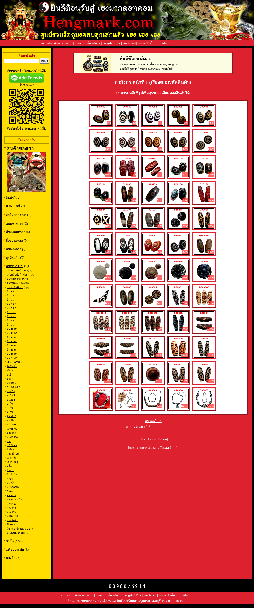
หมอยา (11, 399)
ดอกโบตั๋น (12, 520)
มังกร (10, 370)
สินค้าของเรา (63, 43)
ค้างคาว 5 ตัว (14, 499)
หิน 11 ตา (12, 333)
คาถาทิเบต (13, 453)
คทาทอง (11, 503)
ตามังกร (11, 432)
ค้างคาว (11, 495)
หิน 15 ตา (12, 349)
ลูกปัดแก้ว (12, 257)
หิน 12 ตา (12, 337)
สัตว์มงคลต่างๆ (16, 215)
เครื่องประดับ (15, 549)
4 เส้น (10, 412)
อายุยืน (11, 420)
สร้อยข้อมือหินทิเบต (18, 274)
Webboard (129, 43)
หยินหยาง (12, 516)
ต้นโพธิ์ (11, 395)
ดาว (9, 441)
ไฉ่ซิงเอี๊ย (12, 366)
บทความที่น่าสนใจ (87, 43)
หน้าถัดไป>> (153, 421)
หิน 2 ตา (11, 295)
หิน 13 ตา (12, 341)
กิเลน (10, 491)
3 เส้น (10, 407)
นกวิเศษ (11, 424)
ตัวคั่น (10, 541)
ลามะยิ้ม (11, 511)
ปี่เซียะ (10, 449)
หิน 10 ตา (12, 328)
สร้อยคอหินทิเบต (16, 270)
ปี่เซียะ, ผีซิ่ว (14, 206)
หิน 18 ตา (12, 353)
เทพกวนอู (12, 428)
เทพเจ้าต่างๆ (14, 223)
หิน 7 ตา (11, 316)
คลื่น (9, 466)
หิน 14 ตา (12, 345)
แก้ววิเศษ (12, 445)
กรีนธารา (12, 507)
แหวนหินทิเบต (15, 287)
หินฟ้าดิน (12, 474)
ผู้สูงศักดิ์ (11, 416)
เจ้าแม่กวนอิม (14, 362)
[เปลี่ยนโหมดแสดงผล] (152, 439)
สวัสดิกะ (11, 382)
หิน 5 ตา (11, 308)
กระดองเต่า (13, 387)
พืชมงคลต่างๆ (15, 232)
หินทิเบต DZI (14, 266)
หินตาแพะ (12, 437)
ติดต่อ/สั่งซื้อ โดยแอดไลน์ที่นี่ (26, 71)
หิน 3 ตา (11, 299)
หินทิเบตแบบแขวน (17, 278)
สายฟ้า (10, 482)
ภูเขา (10, 478)
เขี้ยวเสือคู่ (12, 462)
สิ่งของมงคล (14, 240)
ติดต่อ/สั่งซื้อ (146, 43)
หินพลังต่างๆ (14, 249)
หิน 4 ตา (11, 303)
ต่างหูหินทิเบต (15, 283)
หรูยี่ (9, 374)
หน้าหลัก (46, 43)
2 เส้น (10, 403)
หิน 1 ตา (11, 291)
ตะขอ (10, 378)
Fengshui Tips (111, 43)
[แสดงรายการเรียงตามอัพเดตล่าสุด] (152, 447)
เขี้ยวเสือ (12, 457)
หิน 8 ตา (11, 320)
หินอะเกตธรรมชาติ (18, 532)
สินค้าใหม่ (13, 198)
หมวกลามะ (13, 487)
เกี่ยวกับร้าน (164, 43)
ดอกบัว (11, 391)
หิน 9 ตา (11, 324)
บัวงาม (10, 470)
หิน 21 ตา (12, 358)
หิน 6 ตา (11, 312)
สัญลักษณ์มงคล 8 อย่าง (20, 528)
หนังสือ (11, 558)
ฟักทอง (11, 524)
